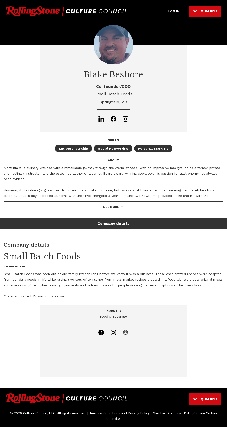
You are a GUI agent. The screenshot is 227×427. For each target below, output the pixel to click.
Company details (113, 223)
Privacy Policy (139, 413)
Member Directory (167, 413)
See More (113, 207)
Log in (173, 11)
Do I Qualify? (205, 11)
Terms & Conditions (104, 413)
